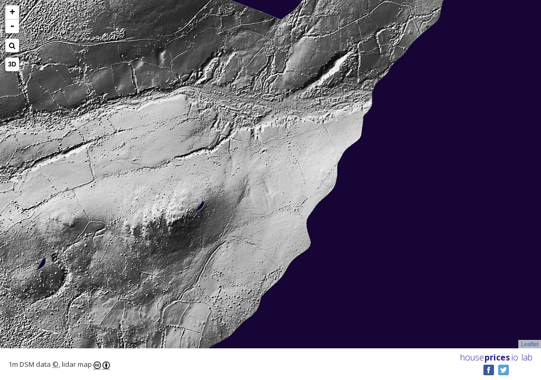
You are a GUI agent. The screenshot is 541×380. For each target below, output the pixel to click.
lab (527, 357)
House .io (489, 357)
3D (12, 64)
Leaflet (529, 344)
